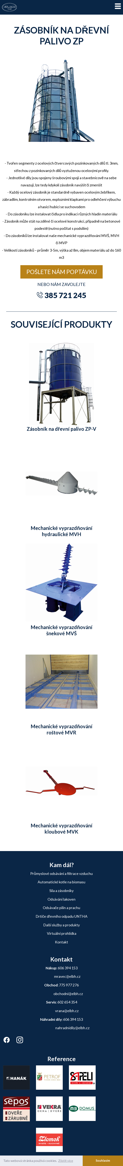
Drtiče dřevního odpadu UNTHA (61, 916)
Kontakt (61, 942)
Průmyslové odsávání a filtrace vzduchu (61, 873)
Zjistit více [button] (65, 1161)
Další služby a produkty (61, 925)
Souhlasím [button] (103, 1160)
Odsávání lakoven (61, 899)
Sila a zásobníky (61, 890)
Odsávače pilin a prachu (61, 908)
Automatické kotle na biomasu (61, 882)
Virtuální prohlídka (61, 933)
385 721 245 (65, 295)
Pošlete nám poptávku (61, 271)
